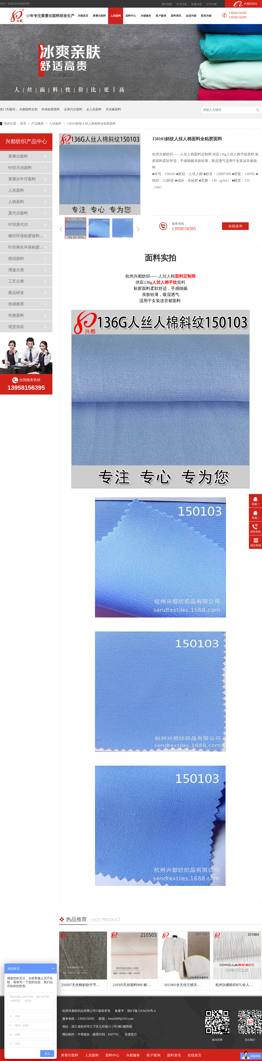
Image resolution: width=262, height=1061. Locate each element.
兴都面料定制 (28, 109)
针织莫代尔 (18, 224)
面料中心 (131, 15)
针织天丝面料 (20, 167)
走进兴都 (191, 15)
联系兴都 (206, 15)
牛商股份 (84, 1034)
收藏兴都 (196, 4)
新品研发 (16, 292)
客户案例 (161, 15)
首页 (23, 123)
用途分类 (16, 270)
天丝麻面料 (113, 109)
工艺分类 (16, 281)
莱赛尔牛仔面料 (22, 179)
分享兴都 (211, 4)
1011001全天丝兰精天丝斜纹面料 (189, 985)
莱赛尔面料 (99, 15)
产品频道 (38, 123)
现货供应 (16, 327)
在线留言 (195, 1055)
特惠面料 (16, 315)
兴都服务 (146, 15)
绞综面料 (16, 258)
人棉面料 (16, 202)
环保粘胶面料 (50, 109)
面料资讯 (176, 15)
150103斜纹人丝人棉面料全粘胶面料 (91, 123)
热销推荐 (16, 304)
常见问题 (181, 4)
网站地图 (167, 4)
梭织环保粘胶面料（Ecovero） (26, 236)
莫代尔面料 (18, 213)
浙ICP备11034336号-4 (141, 1010)
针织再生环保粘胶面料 (26, 247)
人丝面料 (115, 15)
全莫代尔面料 (73, 109)
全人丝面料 (94, 109)
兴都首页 (83, 15)
